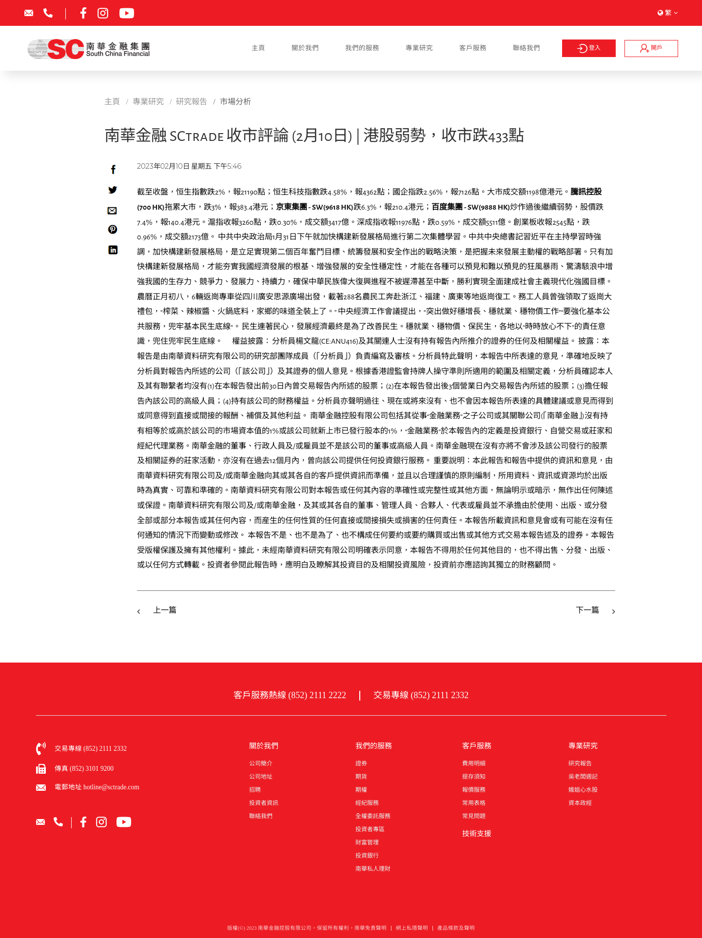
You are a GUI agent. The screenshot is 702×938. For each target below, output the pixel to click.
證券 (361, 763)
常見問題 (474, 816)
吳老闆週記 (583, 776)
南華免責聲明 (370, 930)
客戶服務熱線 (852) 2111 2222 (290, 695)
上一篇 (164, 610)
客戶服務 (473, 48)
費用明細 (474, 763)
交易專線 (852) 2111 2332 (420, 695)
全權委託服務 (372, 816)
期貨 (361, 776)
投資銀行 (367, 855)
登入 (588, 48)
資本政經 (580, 803)
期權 (361, 789)
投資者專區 (370, 829)
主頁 (258, 48)
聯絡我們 (526, 48)
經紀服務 (367, 803)
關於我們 (305, 48)
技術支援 (476, 834)
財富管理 (367, 842)
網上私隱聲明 (412, 930)
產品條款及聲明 (456, 930)
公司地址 (261, 776)
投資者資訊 (263, 803)
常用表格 (474, 803)
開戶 (651, 48)
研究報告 (580, 763)
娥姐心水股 (583, 789)
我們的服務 (362, 48)
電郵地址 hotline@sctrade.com (97, 787)
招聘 (255, 789)
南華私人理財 (372, 868)
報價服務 (474, 789)
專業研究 (419, 48)
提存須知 (474, 776)
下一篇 (587, 610)
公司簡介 (261, 763)
